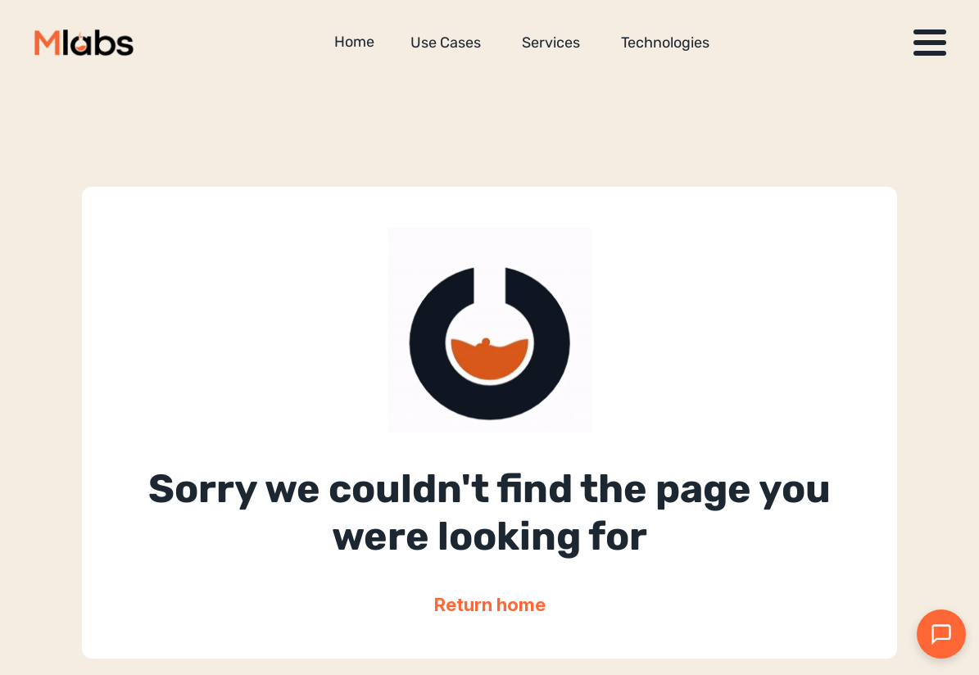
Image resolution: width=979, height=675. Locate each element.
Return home (490, 604)
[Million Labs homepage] (84, 42)
